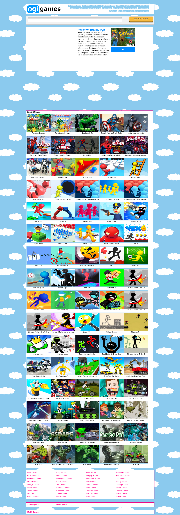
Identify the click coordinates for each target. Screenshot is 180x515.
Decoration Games (75, 5)
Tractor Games (92, 485)
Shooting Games (133, 11)
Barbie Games (61, 482)
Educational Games (130, 8)
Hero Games (31, 494)
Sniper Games (32, 491)
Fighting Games (107, 8)
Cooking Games (109, 5)
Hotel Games (91, 472)
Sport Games (122, 11)
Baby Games (61, 472)
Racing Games (144, 11)
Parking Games (122, 485)
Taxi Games (61, 485)
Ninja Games (91, 488)
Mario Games (32, 488)
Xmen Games (61, 494)
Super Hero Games (97, 5)
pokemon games (33, 505)
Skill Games (86, 5)
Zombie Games (92, 491)
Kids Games (87, 8)
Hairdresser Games (34, 479)
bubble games (61, 505)
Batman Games (33, 497)
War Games (113, 11)
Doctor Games (62, 475)
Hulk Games (61, 497)
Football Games (122, 491)
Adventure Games (143, 5)
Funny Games (96, 8)
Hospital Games (33, 475)
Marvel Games (121, 494)
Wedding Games (122, 472)
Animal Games (32, 482)
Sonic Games (91, 497)
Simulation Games (93, 479)
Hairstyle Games (33, 485)
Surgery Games (92, 475)
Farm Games (32, 472)
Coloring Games (121, 5)
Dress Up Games (143, 8)
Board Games (131, 5)
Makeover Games (76, 8)
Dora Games (91, 482)
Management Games (64, 479)
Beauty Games (121, 482)
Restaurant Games (123, 475)
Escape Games (118, 8)
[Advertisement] (48, 46)
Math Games (121, 497)
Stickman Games (62, 488)
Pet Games (120, 479)
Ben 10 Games (92, 494)
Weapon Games (62, 491)
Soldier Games (121, 488)
